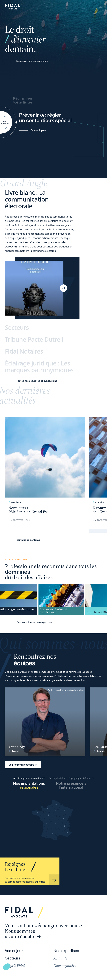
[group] (66, 599)
